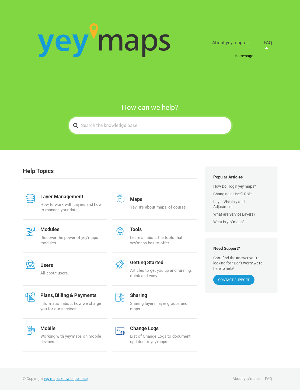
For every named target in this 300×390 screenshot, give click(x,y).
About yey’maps (241, 42)
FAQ (271, 42)
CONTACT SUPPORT (234, 280)
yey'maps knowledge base (66, 378)
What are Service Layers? (234, 214)
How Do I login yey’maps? (234, 186)
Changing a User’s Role (232, 194)
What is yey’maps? (228, 222)
